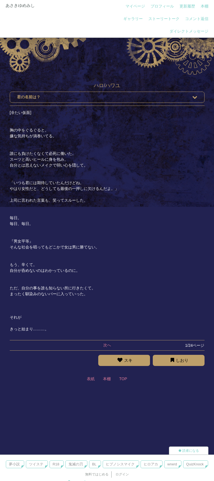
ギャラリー (133, 18)
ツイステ (36, 464)
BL (94, 464)
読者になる (188, 451)
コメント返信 (196, 18)
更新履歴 (187, 6)
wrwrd (172, 464)
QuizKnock (195, 464)
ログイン (122, 474)
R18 (56, 464)
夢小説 (14, 464)
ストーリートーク (163, 18)
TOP (123, 379)
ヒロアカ (151, 464)
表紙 (91, 379)
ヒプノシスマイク (120, 464)
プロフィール (162, 6)
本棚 (204, 6)
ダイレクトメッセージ (188, 31)
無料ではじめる (97, 474)
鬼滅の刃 (75, 464)
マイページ (135, 6)
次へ (107, 345)
